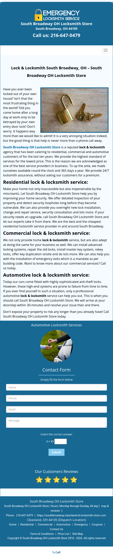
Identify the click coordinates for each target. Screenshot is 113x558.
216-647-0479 (65, 35)
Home (12, 524)
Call (57, 552)
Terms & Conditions (42, 533)
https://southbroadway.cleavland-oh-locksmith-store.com (71, 515)
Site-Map (77, 533)
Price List (63, 533)
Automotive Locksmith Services (56, 325)
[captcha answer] (60, 441)
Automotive (63, 524)
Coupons (97, 524)
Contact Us (56, 529)
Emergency (81, 524)
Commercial (45, 524)
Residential (27, 524)
